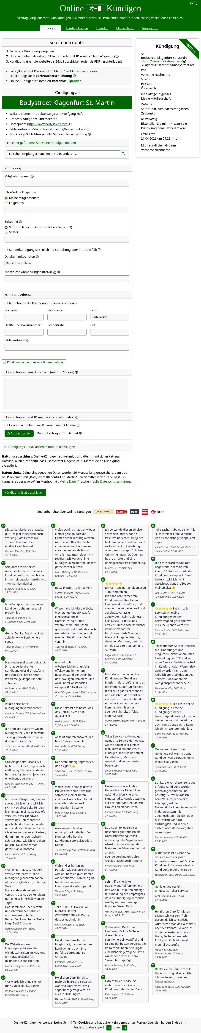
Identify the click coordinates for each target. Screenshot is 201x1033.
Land (93, 310)
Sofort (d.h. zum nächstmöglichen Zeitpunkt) (40, 227)
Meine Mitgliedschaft (24, 198)
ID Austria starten (19, 433)
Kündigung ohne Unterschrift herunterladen (36, 362)
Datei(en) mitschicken (20, 256)
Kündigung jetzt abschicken (24, 492)
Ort (92, 325)
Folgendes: (16, 203)
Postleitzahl (55, 325)
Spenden (102, 28)
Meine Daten (125, 28)
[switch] (193, 3)
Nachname (55, 310)
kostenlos (175, 18)
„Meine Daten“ (68, 481)
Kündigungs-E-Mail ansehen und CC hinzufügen (41, 447)
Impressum (150, 28)
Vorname (11, 310)
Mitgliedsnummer (17, 176)
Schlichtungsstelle (146, 18)
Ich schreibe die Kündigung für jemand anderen (43, 303)
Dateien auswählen (18, 263)
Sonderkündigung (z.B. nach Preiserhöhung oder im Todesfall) (53, 250)
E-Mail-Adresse (15, 340)
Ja (109, 1028)
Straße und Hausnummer (23, 325)
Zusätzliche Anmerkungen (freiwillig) (30, 272)
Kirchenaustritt (85, 18)
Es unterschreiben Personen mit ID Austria (42, 425)
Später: (14, 232)
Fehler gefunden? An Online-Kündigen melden (43, 143)
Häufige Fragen (77, 28)
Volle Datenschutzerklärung (112, 481)
